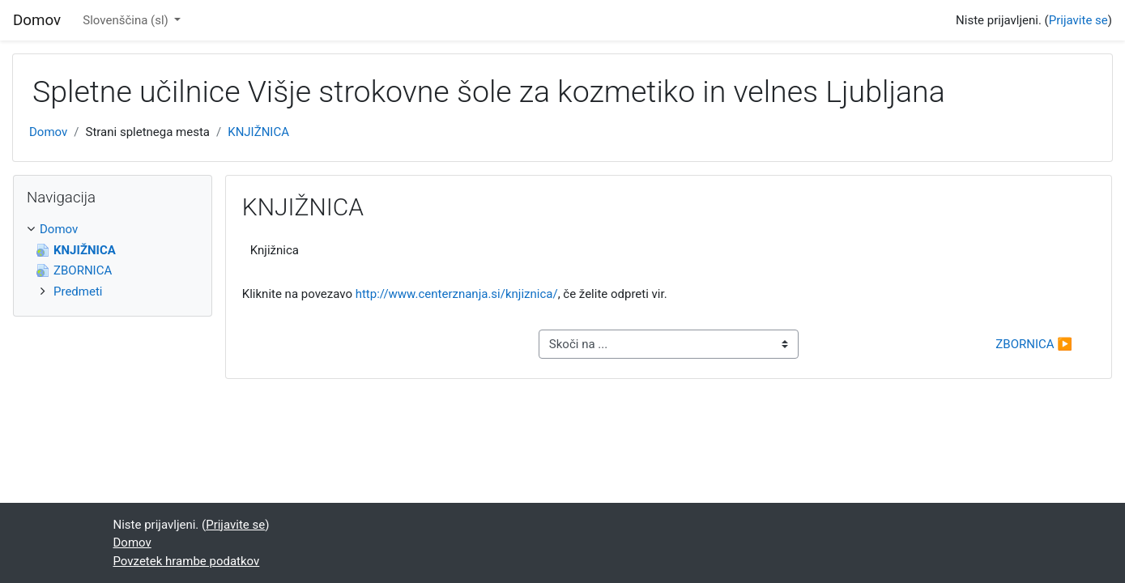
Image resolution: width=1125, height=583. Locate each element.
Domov (48, 132)
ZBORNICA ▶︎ (1033, 344)
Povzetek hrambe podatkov (186, 561)
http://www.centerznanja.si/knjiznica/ (457, 294)
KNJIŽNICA (258, 132)
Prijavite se (1078, 20)
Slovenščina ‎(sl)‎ (127, 20)
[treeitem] (112, 229)
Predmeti (77, 291)
